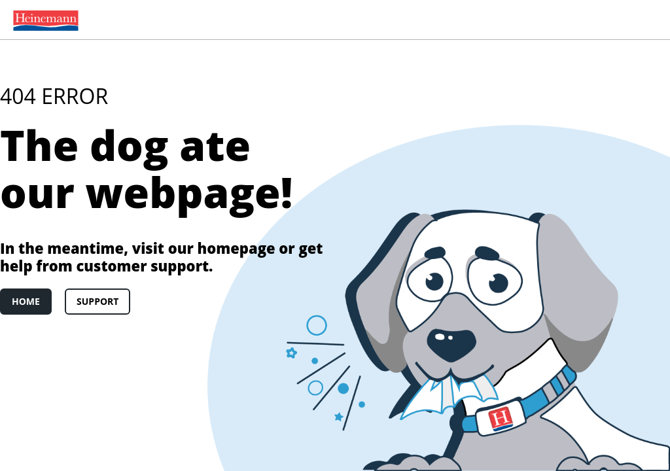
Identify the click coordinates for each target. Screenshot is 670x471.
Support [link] (97, 301)
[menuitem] (43, 19)
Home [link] (26, 301)
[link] (43, 20)
